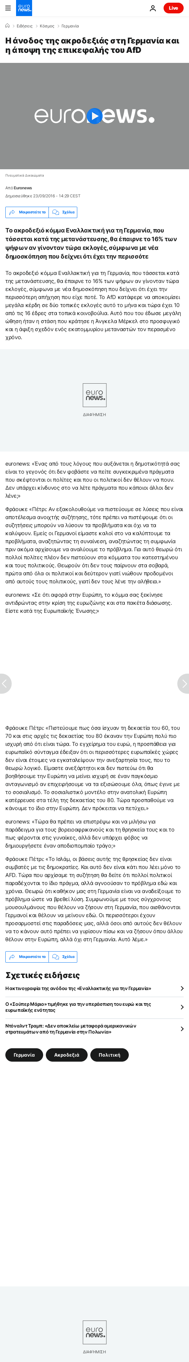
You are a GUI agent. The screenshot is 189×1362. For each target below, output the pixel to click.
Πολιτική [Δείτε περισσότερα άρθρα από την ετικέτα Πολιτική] (109, 1054)
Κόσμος (47, 26)
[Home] (7, 25)
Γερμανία (70, 26)
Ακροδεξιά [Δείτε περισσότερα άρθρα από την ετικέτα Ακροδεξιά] (66, 1054)
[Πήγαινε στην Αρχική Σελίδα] (24, 8)
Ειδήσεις (24, 26)
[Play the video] (94, 116)
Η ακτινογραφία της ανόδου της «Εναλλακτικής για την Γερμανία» (78, 988)
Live (173, 8)
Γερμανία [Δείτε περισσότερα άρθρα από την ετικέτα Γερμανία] (24, 1054)
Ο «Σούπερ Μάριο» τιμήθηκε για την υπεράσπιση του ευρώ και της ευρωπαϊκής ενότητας (78, 1007)
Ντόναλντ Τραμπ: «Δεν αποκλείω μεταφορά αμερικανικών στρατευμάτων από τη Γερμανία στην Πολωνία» (70, 1029)
